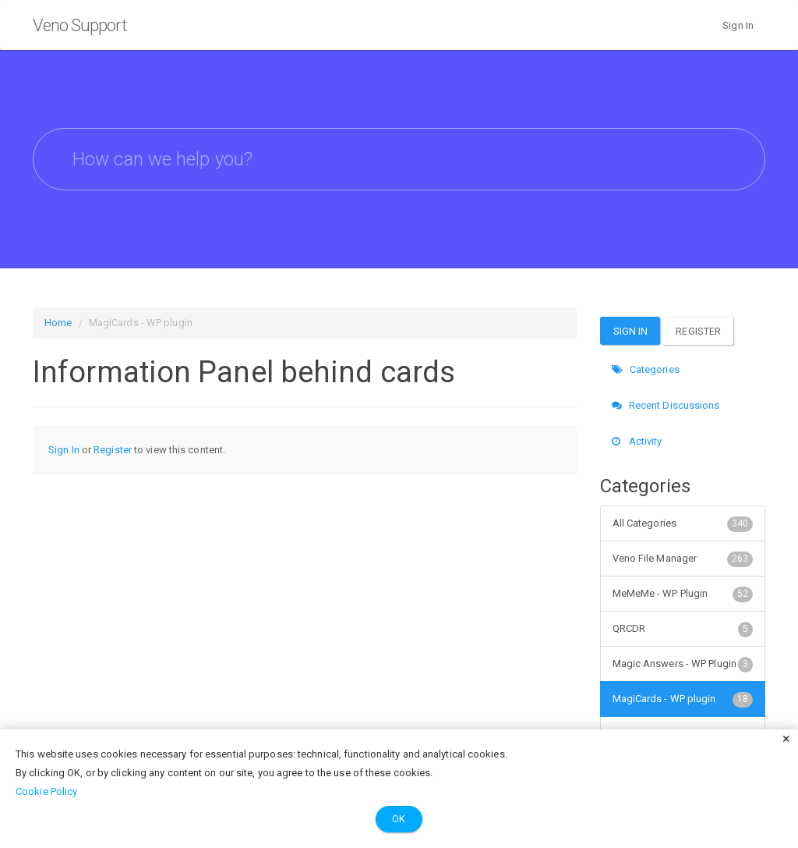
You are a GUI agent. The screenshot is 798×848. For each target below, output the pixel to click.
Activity (637, 441)
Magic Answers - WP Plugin (683, 664)
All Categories (683, 523)
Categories (646, 369)
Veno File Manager (683, 558)
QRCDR (683, 628)
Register (113, 450)
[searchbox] (399, 159)
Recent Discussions (666, 405)
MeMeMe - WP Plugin (683, 593)
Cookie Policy (46, 791)
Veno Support (80, 25)
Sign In (738, 25)
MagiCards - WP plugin (683, 699)
